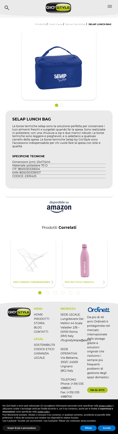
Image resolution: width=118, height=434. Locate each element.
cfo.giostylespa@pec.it (76, 340)
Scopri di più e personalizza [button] (21, 428)
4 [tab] (62, 292)
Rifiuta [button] (88, 428)
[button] (56, 105)
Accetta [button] (107, 428)
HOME (38, 314)
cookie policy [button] (43, 411)
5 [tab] (70, 292)
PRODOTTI (41, 319)
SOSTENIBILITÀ (44, 345)
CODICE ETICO (44, 349)
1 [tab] (39, 292)
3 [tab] (55, 292)
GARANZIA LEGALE (41, 355)
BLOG (38, 327)
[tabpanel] (33, 263)
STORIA (39, 323)
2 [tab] (47, 292)
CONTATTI (41, 331)
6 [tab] (78, 292)
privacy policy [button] (105, 405)
